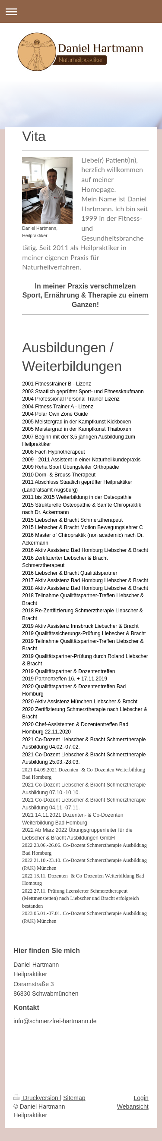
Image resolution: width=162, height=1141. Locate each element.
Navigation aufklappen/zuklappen (81, 11)
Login (140, 1097)
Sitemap (74, 1097)
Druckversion (36, 1097)
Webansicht (133, 1106)
